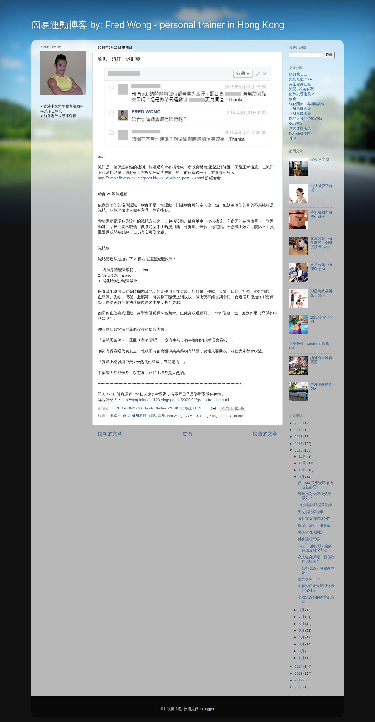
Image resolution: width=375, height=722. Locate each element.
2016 (299, 444)
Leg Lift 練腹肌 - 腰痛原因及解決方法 (315, 548)
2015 (299, 450)
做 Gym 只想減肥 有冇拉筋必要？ (316, 485)
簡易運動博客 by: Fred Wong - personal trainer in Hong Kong (157, 25)
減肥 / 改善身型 (301, 89)
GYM (188, 416)
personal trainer (232, 416)
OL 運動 (295, 123)
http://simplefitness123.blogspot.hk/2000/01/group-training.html (175, 400)
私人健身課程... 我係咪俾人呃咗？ (316, 559)
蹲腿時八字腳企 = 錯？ (321, 293)
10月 (303, 470)
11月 (303, 463)
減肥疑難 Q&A (300, 79)
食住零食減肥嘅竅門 (314, 519)
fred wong (174, 416)
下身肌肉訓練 (300, 114)
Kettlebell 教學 (300, 133)
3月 (302, 644)
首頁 (187, 433)
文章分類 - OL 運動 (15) (321, 267)
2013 (299, 673)
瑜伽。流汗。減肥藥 (314, 526)
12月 (303, 456)
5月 (302, 630)
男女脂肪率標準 (310, 512)
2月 (302, 651)
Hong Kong (209, 416)
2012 (299, 680)
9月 (302, 477)
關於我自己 (298, 74)
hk (196, 416)
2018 (299, 430)
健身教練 (139, 416)
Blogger (208, 709)
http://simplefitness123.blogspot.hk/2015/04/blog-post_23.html (151, 178)
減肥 (152, 416)
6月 (302, 624)
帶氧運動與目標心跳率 (321, 214)
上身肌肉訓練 (300, 109)
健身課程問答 (309, 539)
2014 (299, 666)
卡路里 (115, 416)
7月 (302, 617)
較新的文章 (110, 433)
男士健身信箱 (300, 84)
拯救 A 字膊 (319, 160)
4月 (302, 637)
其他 (292, 138)
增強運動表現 (300, 128)
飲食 (292, 99)
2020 (299, 423)
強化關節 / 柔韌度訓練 (307, 104)
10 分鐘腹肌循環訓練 (315, 505)
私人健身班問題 (310, 532)
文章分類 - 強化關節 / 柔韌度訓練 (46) (321, 243)
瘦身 (161, 416)
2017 (299, 437)
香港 (126, 416)
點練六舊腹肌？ (302, 94)
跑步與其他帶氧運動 (305, 119)
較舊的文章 (265, 433)
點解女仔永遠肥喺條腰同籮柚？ (316, 588)
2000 (299, 687)
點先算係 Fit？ (309, 579)
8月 (302, 610)
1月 (302, 658)
